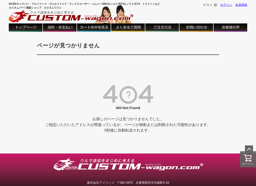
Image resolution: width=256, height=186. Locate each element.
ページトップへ (249, 149)
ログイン (226, 5)
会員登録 (241, 5)
